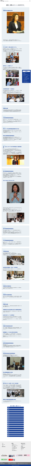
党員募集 (22, 446)
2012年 (8, 432)
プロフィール (3, 444)
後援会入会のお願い (23, 443)
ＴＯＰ (2, 443)
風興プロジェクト (26, 75)
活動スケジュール (25, 72)
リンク (21, 449)
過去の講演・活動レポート (26, 74)
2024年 (8, 409)
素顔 (2, 445)
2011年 (8, 434)
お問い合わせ (22, 448)
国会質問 (24, 73)
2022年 (8, 413)
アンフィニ (13, 449)
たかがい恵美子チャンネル (26, 77)
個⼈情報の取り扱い (23, 447)
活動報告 (12, 443)
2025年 (8, 407)
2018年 (8, 420)
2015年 (8, 426)
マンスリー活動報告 (25, 76)
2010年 (8, 436)
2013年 (8, 430)
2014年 (8, 428)
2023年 (8, 411)
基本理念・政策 (3, 446)
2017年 (8, 422)
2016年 (8, 424)
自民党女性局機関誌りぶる (14, 450)
